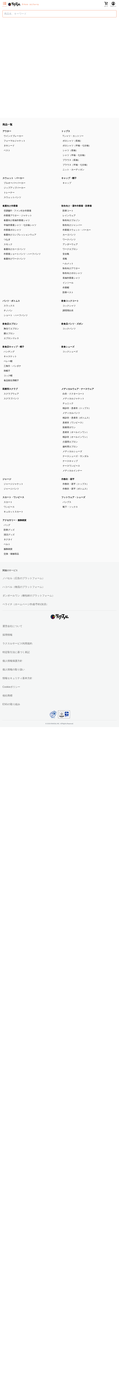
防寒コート (68, 210)
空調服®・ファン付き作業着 (17, 210)
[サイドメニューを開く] (5, 4)
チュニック (68, 403)
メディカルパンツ (71, 413)
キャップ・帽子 (69, 178)
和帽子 (7, 371)
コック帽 (8, 375)
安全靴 (66, 254)
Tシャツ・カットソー (73, 136)
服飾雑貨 (8, 549)
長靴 (65, 258)
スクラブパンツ (11, 398)
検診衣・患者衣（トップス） (77, 408)
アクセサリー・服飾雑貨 (14, 520)
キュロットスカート (13, 511)
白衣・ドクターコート (73, 393)
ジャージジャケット (13, 484)
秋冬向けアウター (71, 268)
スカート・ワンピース (13, 497)
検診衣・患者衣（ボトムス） (77, 417)
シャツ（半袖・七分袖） (74, 155)
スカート (8, 502)
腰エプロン (9, 333)
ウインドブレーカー (13, 136)
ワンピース (9, 507)
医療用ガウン (69, 427)
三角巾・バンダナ (12, 366)
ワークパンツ (69, 239)
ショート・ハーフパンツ (16, 315)
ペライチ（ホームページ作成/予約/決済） (25, 604)
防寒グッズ (9, 530)
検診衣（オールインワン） (76, 437)
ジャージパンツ (11, 488)
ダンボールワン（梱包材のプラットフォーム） (28, 595)
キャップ (67, 183)
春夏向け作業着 (10, 206)
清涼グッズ (9, 534)
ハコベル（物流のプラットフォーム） (23, 587)
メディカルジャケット (73, 398)
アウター (6, 131)
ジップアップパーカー (14, 187)
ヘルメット (68, 263)
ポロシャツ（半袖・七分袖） (77, 145)
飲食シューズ (67, 346)
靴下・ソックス (70, 507)
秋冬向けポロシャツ (72, 273)
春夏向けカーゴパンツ (14, 249)
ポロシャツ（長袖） (72, 140)
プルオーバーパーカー (14, 183)
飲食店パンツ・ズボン (72, 324)
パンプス (67, 502)
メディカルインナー (72, 470)
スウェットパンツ (12, 197)
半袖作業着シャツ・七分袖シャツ (20, 225)
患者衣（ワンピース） (73, 422)
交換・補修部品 (11, 554)
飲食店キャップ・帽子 (13, 346)
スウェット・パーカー (13, 178)
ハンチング (9, 351)
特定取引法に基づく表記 (16, 652)
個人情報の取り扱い (13, 669)
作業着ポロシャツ (12, 230)
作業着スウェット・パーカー (77, 230)
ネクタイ (8, 539)
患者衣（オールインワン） (76, 432)
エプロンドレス (11, 338)
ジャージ (6, 479)
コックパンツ (69, 328)
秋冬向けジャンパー (72, 225)
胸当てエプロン (11, 328)
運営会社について (12, 626)
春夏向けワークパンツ (14, 258)
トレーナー (9, 192)
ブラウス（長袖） (71, 160)
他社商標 (7, 695)
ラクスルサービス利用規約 (17, 643)
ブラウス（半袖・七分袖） (76, 165)
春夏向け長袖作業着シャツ (17, 220)
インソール (68, 282)
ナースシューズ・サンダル (76, 456)
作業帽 (66, 287)
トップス (65, 131)
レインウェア (69, 215)
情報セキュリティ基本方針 (17, 678)
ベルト (7, 544)
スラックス (9, 305)
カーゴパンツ (69, 234)
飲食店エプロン (10, 324)
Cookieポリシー (11, 687)
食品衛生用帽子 (11, 380)
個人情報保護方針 (12, 661)
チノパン (8, 310)
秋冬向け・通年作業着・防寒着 (76, 206)
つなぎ (7, 239)
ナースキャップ (70, 461)
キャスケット (10, 356)
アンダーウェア (70, 244)
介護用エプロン (70, 442)
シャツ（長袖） (70, 150)
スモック (8, 244)
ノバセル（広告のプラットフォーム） (23, 578)
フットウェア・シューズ (73, 497)
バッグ (7, 525)
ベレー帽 (8, 361)
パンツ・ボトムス (11, 301)
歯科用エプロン (70, 446)
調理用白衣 (68, 310)
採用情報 (7, 634)
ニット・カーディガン (73, 169)
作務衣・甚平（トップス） (76, 484)
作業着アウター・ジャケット (18, 215)
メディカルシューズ (72, 451)
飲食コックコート (70, 301)
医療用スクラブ (10, 389)
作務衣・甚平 (67, 479)
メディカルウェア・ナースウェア (77, 389)
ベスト (7, 150)
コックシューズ (70, 351)
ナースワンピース (71, 466)
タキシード (9, 145)
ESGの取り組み (11, 704)
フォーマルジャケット (14, 140)
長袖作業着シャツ (71, 278)
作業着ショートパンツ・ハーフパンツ (22, 254)
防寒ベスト (68, 292)
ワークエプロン (70, 249)
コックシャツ (69, 305)
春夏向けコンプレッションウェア (20, 234)
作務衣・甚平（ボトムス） (76, 488)
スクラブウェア (11, 393)
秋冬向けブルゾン (71, 220)
